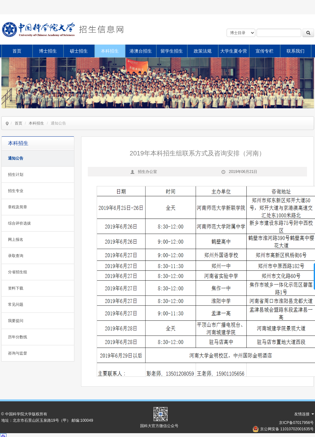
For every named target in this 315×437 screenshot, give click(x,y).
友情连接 (304, 414)
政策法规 (203, 51)
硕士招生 (79, 51)
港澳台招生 (141, 51)
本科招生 (110, 51)
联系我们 (295, 51)
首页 (16, 51)
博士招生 (48, 51)
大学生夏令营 (233, 51)
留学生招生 (172, 51)
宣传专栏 (265, 51)
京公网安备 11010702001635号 (287, 429)
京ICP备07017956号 (296, 422)
